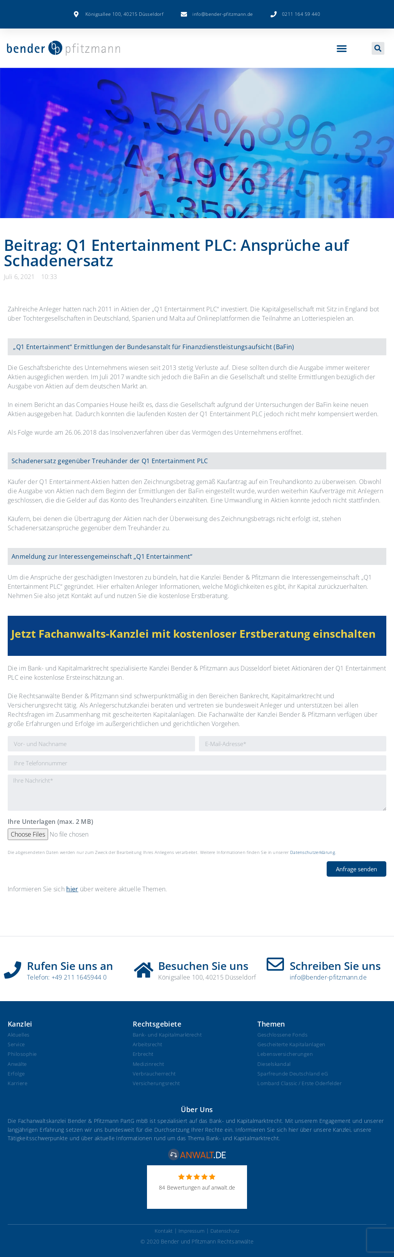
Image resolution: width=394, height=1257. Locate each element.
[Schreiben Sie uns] (275, 964)
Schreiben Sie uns (335, 965)
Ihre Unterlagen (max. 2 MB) (50, 822)
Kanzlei (20, 1023)
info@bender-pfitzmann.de (328, 977)
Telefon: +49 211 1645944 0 (67, 977)
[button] (342, 48)
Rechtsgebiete (157, 1023)
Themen (271, 1023)
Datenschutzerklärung (312, 852)
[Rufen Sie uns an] (12, 967)
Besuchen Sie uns (203, 965)
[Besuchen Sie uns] (143, 967)
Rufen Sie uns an (70, 965)
